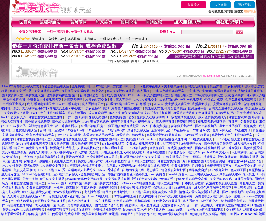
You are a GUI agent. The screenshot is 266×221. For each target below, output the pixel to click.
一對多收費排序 (111, 39)
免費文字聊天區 (30, 32)
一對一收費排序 (137, 39)
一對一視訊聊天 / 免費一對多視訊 (70, 32)
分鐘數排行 (56, 39)
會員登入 (193, 4)
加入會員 (220, 4)
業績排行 (38, 39)
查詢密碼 (244, 4)
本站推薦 (74, 39)
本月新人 (90, 39)
